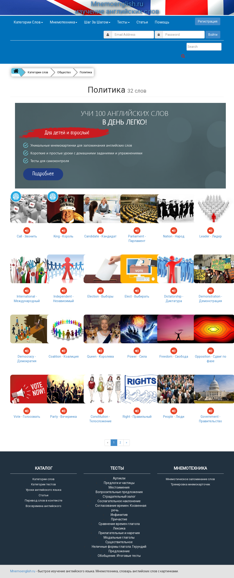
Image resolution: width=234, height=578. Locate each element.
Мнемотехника (63, 22)
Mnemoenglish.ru (23, 571)
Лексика (119, 528)
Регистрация (207, 21)
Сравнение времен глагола (119, 524)
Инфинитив (119, 515)
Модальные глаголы (119, 537)
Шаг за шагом (97, 22)
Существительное (119, 542)
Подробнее (43, 174)
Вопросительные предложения (119, 492)
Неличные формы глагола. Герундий (119, 546)
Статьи (142, 22)
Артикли (119, 478)
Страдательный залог (119, 496)
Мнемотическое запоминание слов (190, 479)
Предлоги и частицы (119, 483)
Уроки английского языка (43, 489)
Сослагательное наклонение (119, 501)
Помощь (162, 22)
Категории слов (28, 22)
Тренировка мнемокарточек (190, 484)
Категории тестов (43, 484)
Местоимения (119, 487)
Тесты (123, 22)
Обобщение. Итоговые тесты (119, 556)
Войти (212, 34)
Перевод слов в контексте (43, 500)
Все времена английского (43, 506)
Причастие (119, 519)
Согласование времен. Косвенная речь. (120, 508)
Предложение (119, 551)
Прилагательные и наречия (119, 533)
